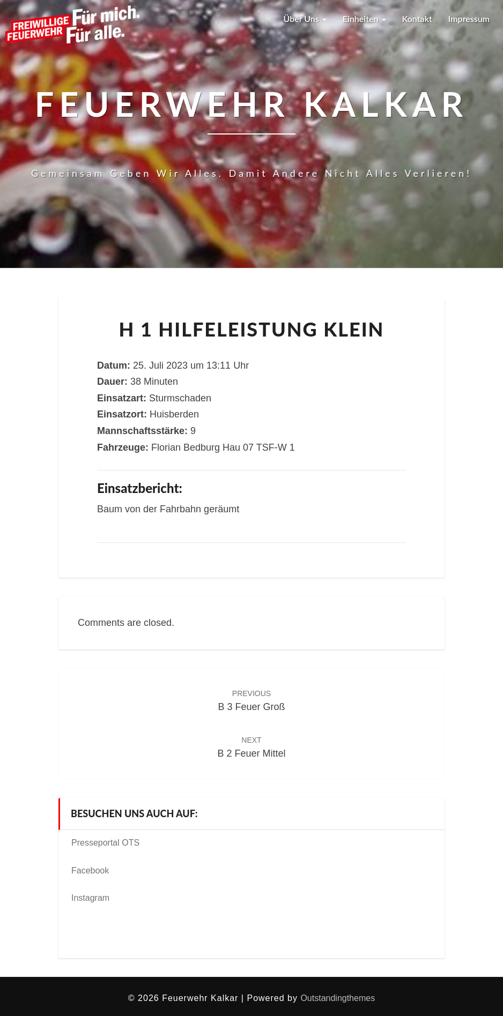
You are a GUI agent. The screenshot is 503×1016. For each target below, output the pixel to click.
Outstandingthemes (337, 998)
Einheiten (364, 18)
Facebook (90, 870)
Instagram (90, 897)
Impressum (469, 18)
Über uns (304, 18)
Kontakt (417, 18)
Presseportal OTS (105, 842)
